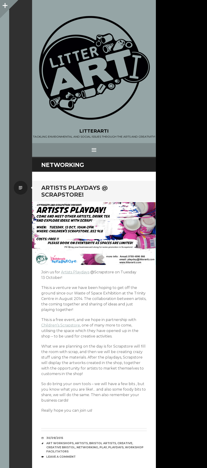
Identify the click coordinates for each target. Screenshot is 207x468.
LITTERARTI (94, 131)
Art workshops (60, 443)
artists (81, 443)
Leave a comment (61, 456)
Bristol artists (102, 443)
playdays (116, 447)
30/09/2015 (54, 438)
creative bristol (60, 447)
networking (87, 447)
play (103, 447)
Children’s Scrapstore (60, 325)
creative (124, 443)
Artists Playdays (75, 272)
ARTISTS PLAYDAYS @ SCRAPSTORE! (74, 191)
